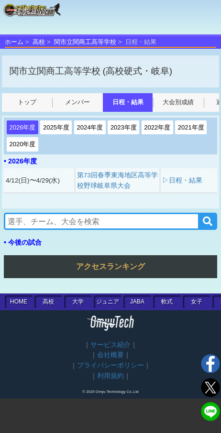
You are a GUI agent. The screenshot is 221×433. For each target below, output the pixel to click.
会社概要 (110, 354)
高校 (39, 41)
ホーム (14, 41)
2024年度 (90, 127)
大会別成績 (178, 102)
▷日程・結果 (182, 180)
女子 (196, 301)
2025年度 (56, 127)
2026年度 (23, 127)
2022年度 (157, 127)
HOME (18, 301)
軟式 (167, 301)
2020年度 (23, 144)
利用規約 (110, 375)
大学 (78, 301)
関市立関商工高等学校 (85, 41)
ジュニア (107, 301)
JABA (137, 301)
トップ (27, 102)
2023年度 (123, 127)
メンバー (77, 102)
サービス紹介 (110, 344)
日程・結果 (128, 102)
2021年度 (191, 127)
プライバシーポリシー (110, 365)
